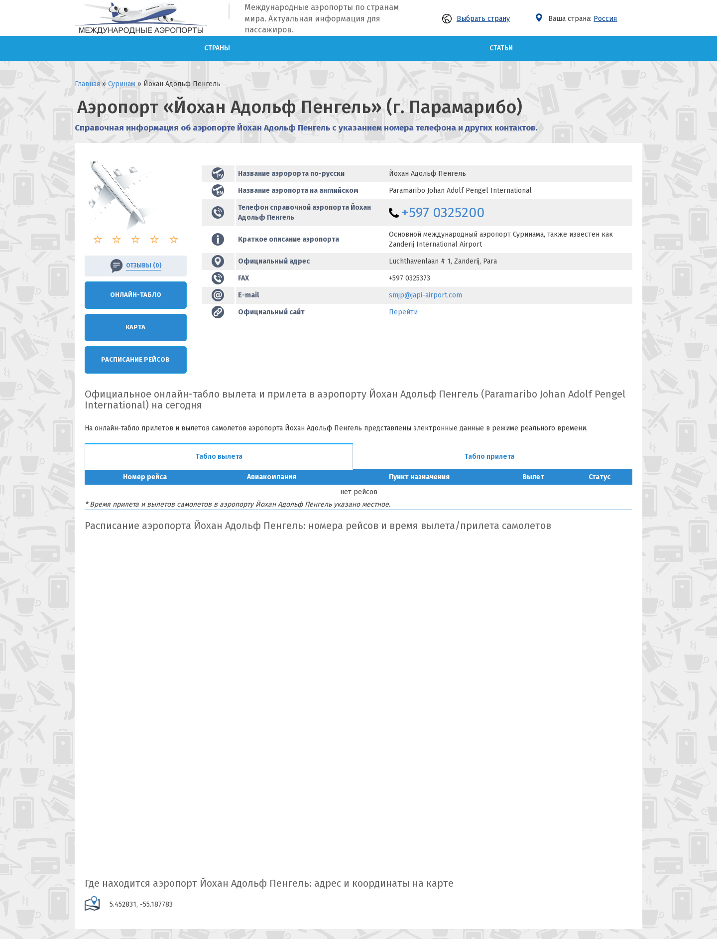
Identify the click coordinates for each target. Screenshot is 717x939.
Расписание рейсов (135, 359)
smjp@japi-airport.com (425, 295)
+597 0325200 (442, 212)
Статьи (501, 48)
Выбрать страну (476, 18)
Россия (605, 18)
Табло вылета (219, 456)
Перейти (403, 312)
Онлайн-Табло (135, 294)
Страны (217, 48)
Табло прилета (489, 456)
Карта (135, 327)
